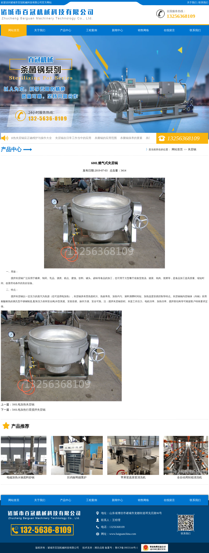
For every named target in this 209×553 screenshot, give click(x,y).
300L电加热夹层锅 (23, 404)
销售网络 (143, 30)
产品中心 (65, 30)
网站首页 (13, 30)
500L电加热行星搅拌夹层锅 (28, 409)
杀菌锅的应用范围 (106, 137)
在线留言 (169, 30)
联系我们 (203, 2)
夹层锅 (192, 149)
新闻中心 (117, 30)
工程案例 (91, 30)
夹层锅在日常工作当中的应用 (74, 137)
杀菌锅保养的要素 (132, 137)
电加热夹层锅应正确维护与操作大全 (30, 137)
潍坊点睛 (99, 547)
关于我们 (192, 2)
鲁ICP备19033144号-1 (126, 547)
